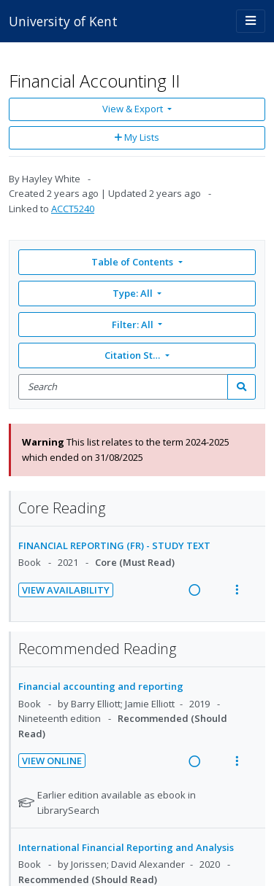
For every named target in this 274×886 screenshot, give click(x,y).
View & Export (133, 108)
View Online (52, 760)
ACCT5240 (72, 208)
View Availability (66, 590)
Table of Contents (133, 261)
